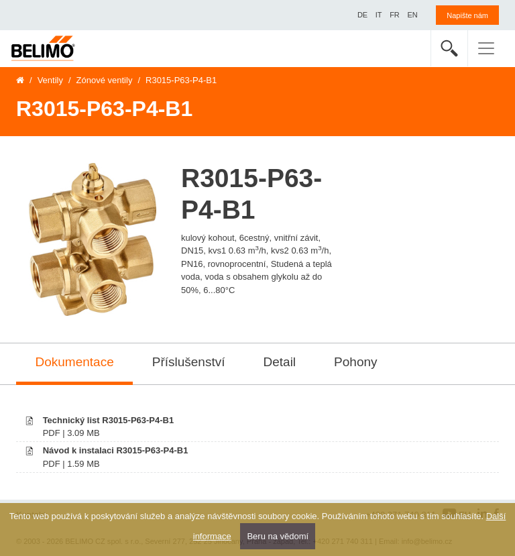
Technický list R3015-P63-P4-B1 (108, 420)
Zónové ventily (104, 80)
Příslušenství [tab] (188, 362)
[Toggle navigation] (486, 48)
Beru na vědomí (277, 536)
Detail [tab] (280, 362)
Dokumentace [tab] (75, 362)
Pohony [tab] (355, 362)
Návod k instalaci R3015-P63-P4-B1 (115, 450)
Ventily (50, 80)
